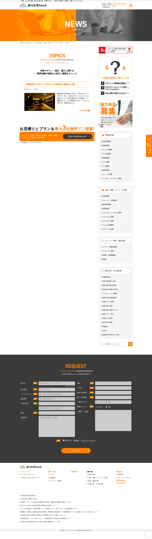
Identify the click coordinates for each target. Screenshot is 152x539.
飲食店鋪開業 (106, 141)
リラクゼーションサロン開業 (111, 212)
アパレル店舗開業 (108, 225)
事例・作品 (52, 472)
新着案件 (105, 326)
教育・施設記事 (93, 481)
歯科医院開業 (106, 204)
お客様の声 (74, 472)
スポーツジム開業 (108, 229)
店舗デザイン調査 (108, 301)
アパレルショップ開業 (109, 293)
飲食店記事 (92, 474)
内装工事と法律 (107, 306)
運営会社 (119, 472)
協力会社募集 (120, 480)
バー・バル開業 (107, 174)
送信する (76, 451)
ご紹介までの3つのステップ (30, 477)
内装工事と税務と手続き (110, 289)
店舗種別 (53, 477)
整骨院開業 (105, 208)
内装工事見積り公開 (108, 281)
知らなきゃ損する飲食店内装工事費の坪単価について (38, 505)
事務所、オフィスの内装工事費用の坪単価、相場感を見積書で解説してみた (46, 502)
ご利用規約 (24, 142)
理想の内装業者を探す (77, 136)
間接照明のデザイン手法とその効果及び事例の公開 (50, 84)
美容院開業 (105, 196)
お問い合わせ (120, 483)
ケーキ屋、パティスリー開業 (111, 178)
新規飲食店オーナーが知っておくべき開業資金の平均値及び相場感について (46, 518)
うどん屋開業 (106, 153)
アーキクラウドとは (27, 474)
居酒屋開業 (105, 145)
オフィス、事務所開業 (109, 247)
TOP (41, 42)
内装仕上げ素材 (107, 318)
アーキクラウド (25, 472)
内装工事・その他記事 (95, 484)
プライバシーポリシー (36, 142)
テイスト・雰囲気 (56, 481)
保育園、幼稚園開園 (108, 255)
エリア (52, 474)
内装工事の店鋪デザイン (110, 310)
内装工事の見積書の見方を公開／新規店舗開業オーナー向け (41, 522)
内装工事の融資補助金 (109, 297)
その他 (104, 330)
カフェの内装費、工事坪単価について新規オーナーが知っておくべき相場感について (49, 508)
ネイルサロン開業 (108, 221)
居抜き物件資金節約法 (109, 285)
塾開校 (104, 259)
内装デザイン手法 (31, 89)
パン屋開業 (105, 166)
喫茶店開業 (105, 170)
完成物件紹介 (106, 277)
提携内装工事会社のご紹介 (111, 334)
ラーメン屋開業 (107, 149)
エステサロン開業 (108, 217)
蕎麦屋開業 (105, 158)
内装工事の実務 (107, 322)
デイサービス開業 (108, 251)
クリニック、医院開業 (109, 200)
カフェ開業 (105, 162)
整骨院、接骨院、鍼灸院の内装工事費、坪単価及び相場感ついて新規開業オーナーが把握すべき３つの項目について (59, 512)
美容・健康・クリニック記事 (97, 477)
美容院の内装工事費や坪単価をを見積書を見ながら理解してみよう (43, 515)
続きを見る (84, 110)
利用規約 (76, 440)
